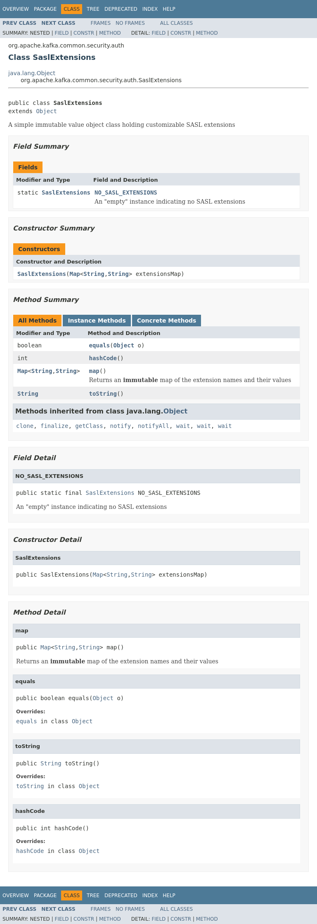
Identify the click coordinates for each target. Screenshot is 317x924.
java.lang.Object (31, 73)
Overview (15, 9)
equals (99, 345)
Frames (101, 23)
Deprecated (120, 9)
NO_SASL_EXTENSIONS (126, 192)
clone (24, 426)
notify (120, 426)
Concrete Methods (166, 320)
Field (61, 33)
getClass (89, 426)
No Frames (130, 23)
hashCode (103, 358)
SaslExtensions (66, 192)
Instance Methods (96, 320)
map (94, 371)
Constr (83, 33)
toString (103, 393)
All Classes (176, 23)
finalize (54, 426)
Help (169, 9)
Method (110, 33)
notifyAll (153, 426)
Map (74, 274)
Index (150, 9)
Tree (93, 9)
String (93, 274)
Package (45, 9)
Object (46, 111)
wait (183, 426)
